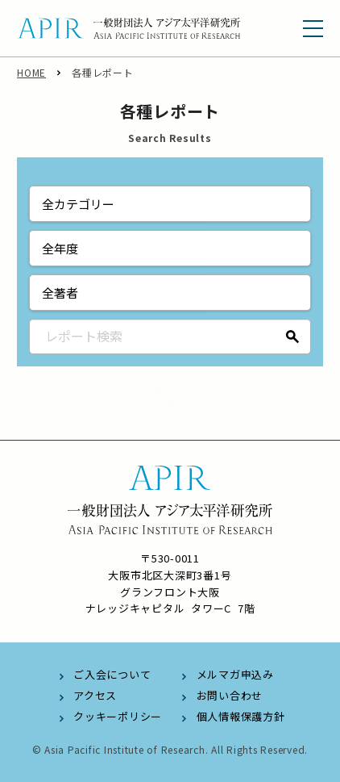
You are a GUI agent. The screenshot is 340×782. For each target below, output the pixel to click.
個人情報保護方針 (241, 716)
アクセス (95, 695)
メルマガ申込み (235, 674)
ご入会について (112, 674)
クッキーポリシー (117, 716)
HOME (31, 72)
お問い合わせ (230, 695)
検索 (293, 336)
